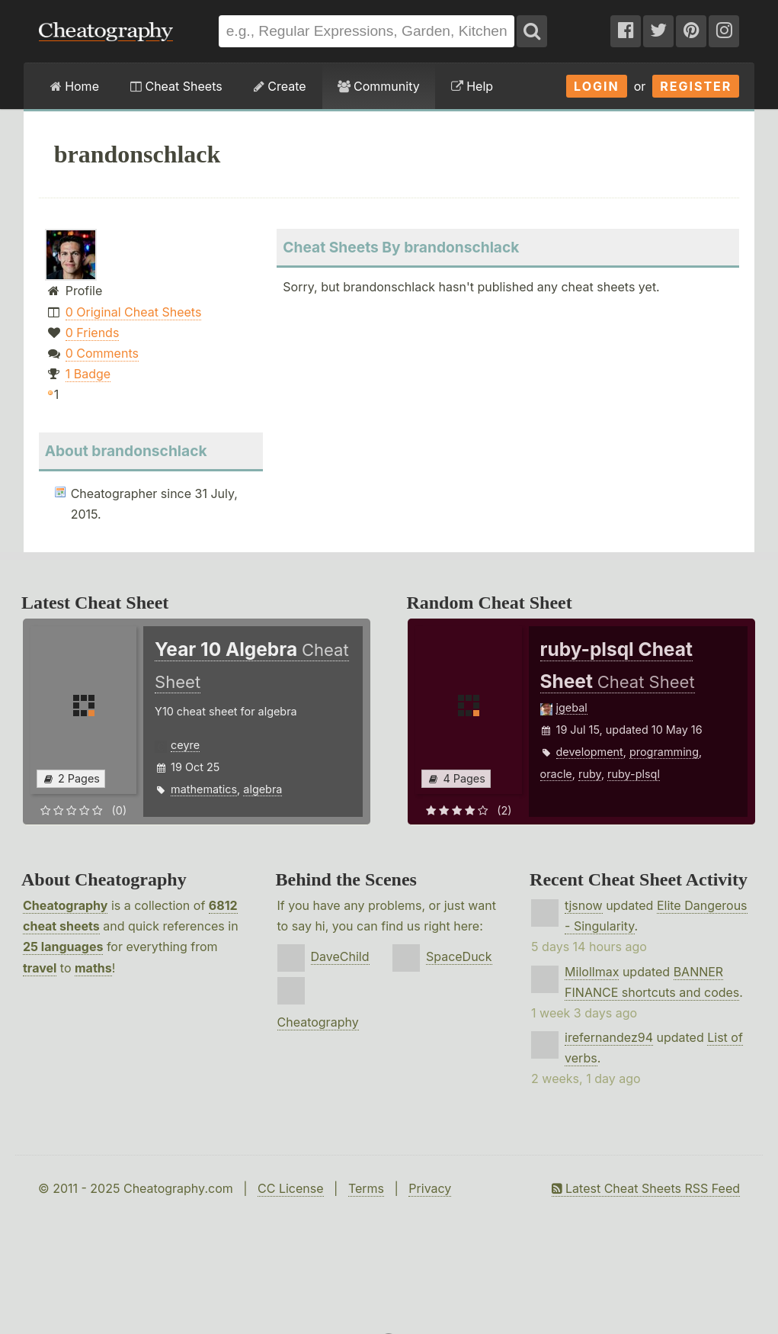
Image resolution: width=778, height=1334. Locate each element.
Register (696, 86)
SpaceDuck (459, 956)
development (589, 751)
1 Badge (88, 373)
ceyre (185, 744)
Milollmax (592, 971)
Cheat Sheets (176, 86)
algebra (262, 789)
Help (472, 86)
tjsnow (584, 905)
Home (74, 86)
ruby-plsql (633, 773)
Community (379, 86)
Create (280, 86)
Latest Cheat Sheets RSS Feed (646, 1188)
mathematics (204, 789)
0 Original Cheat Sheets (134, 312)
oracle (556, 773)
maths (93, 968)
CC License (291, 1188)
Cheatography (65, 905)
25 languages (63, 946)
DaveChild (340, 956)
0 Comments (102, 353)
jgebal (572, 707)
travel (39, 968)
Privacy (429, 1188)
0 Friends (93, 332)
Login (597, 86)
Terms (366, 1188)
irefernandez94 (609, 1037)
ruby (589, 773)
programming (664, 751)
